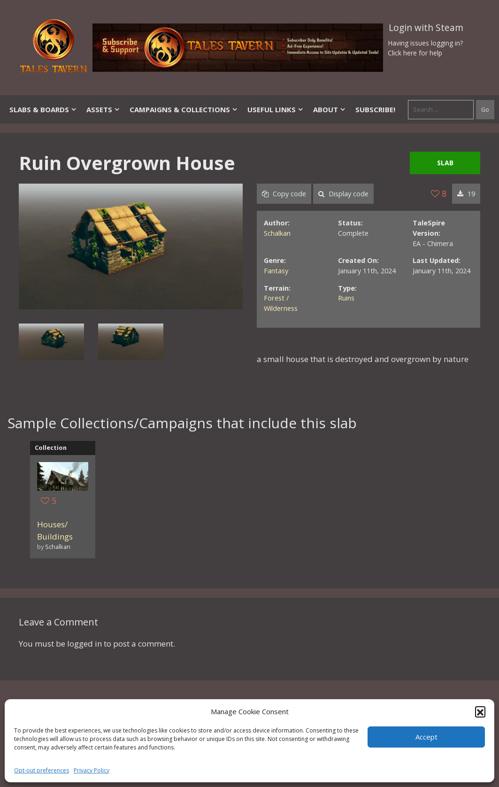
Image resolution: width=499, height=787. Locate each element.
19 (466, 193)
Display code (343, 193)
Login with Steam (426, 28)
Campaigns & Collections (184, 109)
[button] (480, 711)
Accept (426, 736)
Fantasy (276, 270)
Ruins (346, 297)
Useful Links (275, 109)
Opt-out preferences (41, 770)
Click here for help (415, 52)
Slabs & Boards (43, 109)
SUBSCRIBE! (375, 109)
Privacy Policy (91, 770)
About (329, 109)
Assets (103, 109)
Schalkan (277, 233)
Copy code (284, 193)
